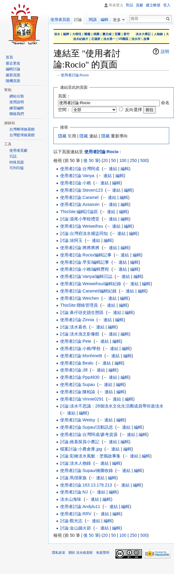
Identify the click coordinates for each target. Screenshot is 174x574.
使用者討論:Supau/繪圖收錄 (86, 470)
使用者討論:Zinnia (77, 319)
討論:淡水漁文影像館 (79, 334)
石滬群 (95, 39)
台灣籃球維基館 (22, 135)
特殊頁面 (16, 162)
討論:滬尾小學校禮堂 (79, 218)
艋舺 (66, 34)
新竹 (127, 34)
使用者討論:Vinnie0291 (82, 399)
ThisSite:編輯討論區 (79, 211)
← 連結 (110, 168)
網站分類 (16, 96)
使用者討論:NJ (74, 492)
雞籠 (87, 34)
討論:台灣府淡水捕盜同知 (84, 233)
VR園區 (123, 39)
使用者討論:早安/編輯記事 (84, 262)
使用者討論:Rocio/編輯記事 (85, 254)
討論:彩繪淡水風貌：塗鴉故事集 (90, 456)
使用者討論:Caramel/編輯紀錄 (88, 291)
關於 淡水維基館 (81, 552)
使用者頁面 (60, 19)
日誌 (13, 156)
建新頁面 (13, 75)
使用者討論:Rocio (75, 75)
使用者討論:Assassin (79, 204)
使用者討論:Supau (77, 384)
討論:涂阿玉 (71, 240)
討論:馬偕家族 (73, 477)
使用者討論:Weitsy (77, 419)
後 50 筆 (91, 160)
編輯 (125, 168)
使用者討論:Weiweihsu (81, 226)
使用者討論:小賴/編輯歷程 (84, 269)
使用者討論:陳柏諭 (77, 391)
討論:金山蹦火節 (75, 528)
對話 (129, 5)
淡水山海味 (70, 499)
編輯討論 (13, 69)
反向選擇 (133, 109)
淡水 (57, 34)
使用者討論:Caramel (79, 197)
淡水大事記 (143, 34)
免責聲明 (102, 552)
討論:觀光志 (71, 520)
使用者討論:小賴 (75, 182)
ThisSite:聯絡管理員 (79, 305)
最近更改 (13, 63)
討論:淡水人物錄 (75, 463)
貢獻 (139, 5)
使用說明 (16, 102)
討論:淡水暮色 (73, 327)
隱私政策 (58, 552)
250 (133, 160)
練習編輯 (16, 108)
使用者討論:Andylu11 (80, 506)
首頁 (9, 57)
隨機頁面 (13, 81)
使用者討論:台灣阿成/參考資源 (89, 434)
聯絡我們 (16, 114)
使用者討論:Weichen (79, 298)
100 (122, 160)
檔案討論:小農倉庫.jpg (81, 449)
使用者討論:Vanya (77, 175)
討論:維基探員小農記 (79, 441)
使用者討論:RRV (75, 513)
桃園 (96, 34)
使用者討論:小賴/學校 (80, 348)
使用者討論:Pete (75, 341)
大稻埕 (76, 34)
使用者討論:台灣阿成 (79, 168)
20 (105, 160)
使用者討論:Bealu (76, 363)
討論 (78, 19)
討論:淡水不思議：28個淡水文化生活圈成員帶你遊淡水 (111, 406)
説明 (165, 51)
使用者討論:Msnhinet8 (81, 355)
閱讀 (92, 19)
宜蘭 (117, 34)
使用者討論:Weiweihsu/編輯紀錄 (90, 283)
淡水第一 (109, 39)
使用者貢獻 (18, 150)
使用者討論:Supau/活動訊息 (86, 427)
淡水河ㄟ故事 (140, 39)
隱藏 (62, 136)
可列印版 (16, 168)
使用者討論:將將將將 (79, 247)
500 (143, 160)
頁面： (64, 96)
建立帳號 (153, 5)
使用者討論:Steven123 (81, 190)
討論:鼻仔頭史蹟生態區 (82, 312)
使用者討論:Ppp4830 (79, 377)
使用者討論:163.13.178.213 (86, 485)
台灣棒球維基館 (22, 129)
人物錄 (158, 34)
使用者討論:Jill (73, 370)
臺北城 (106, 34)
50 (113, 160)
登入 (166, 5)
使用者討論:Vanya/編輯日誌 (86, 276)
